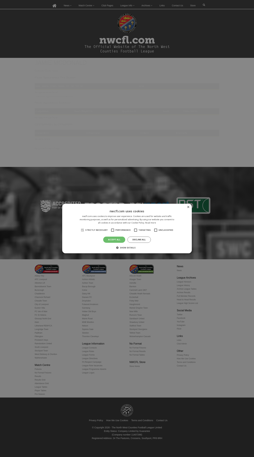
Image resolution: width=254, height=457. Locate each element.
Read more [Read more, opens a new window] (150, 222)
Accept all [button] (114, 239)
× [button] (188, 207)
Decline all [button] (139, 239)
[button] (127, 247)
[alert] (127, 228)
